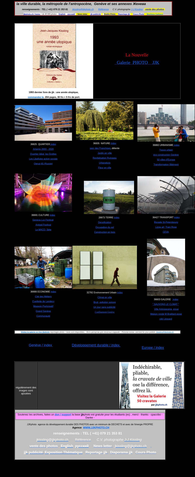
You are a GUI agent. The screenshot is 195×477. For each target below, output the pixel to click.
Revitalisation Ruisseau (105, 158)
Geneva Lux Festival (43, 220)
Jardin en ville (105, 153)
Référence (103, 9)
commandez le (36, 97)
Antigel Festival (43, 225)
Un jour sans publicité (104, 307)
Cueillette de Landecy (43, 301)
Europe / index (153, 347)
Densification (104, 222)
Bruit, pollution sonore (105, 302)
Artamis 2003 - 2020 (43, 149)
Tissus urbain (166, 150)
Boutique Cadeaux (155, 14)
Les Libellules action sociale (43, 159)
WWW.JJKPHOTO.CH (96, 427)
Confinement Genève (104, 312)
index (53, 144)
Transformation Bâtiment (166, 164)
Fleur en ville (104, 167)
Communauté (43, 316)
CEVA (166, 232)
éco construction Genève (166, 155)
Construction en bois (104, 232)
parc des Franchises (100, 148)
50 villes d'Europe (166, 159)
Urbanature (104, 163)
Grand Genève (43, 311)
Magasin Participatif (43, 306)
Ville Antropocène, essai (166, 309)
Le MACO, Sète (43, 229)
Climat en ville (105, 297)
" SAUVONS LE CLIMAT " (166, 304)
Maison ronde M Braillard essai (166, 314)
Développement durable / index (96, 345)
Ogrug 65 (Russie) (43, 163)
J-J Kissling (137, 9)
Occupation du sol (104, 227)
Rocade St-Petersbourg (166, 222)
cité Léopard (165, 319)
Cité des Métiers (43, 296)
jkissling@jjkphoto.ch (83, 9)
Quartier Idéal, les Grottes (43, 154)
